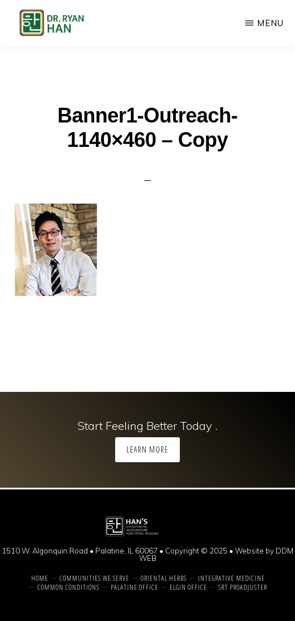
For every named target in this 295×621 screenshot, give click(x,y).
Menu (270, 23)
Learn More (147, 449)
